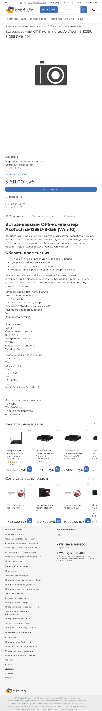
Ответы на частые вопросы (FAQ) (21, 542)
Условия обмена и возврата (19, 650)
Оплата (8, 663)
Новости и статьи (14, 560)
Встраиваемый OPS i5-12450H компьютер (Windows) (18, 454)
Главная (9, 26)
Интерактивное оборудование (20, 584)
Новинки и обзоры (14, 533)
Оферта (9, 659)
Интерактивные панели (62, 19)
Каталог (49, 9)
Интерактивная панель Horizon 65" (45, 507)
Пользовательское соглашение (20, 654)
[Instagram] (21, 2)
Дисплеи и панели (14, 592)
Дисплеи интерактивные (17, 622)
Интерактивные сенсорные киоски (22, 606)
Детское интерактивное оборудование (17, 612)
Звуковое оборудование (17, 597)
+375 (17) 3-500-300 (86, 2)
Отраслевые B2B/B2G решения (20, 551)
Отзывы (9, 677)
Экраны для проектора (33, 19)
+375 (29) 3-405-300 (60, 2)
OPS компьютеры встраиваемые (66, 26)
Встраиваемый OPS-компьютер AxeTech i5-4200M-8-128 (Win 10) (44, 456)
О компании (11, 637)
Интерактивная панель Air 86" (72, 507)
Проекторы (11, 19)
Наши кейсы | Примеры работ (20, 538)
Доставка (9, 668)
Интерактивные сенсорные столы (22, 588)
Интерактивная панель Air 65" (19, 507)
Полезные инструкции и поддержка (23, 556)
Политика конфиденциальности (21, 645)
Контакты (9, 672)
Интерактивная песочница (18, 618)
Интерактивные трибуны (17, 601)
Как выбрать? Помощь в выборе (21, 547)
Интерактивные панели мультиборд (23, 579)
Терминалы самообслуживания (20, 627)
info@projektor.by (37, 2)
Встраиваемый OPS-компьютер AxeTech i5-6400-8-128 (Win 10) (71, 456)
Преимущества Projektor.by (18, 641)
